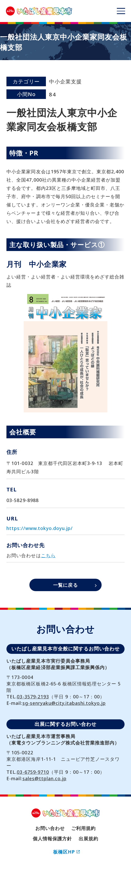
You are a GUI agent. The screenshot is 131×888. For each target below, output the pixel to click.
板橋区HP (66, 852)
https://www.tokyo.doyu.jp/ (39, 528)
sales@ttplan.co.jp (44, 778)
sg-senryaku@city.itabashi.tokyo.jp (64, 703)
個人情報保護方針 (52, 838)
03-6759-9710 (33, 772)
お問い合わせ (50, 828)
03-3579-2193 (33, 696)
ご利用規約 (83, 828)
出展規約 (88, 838)
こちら (48, 555)
